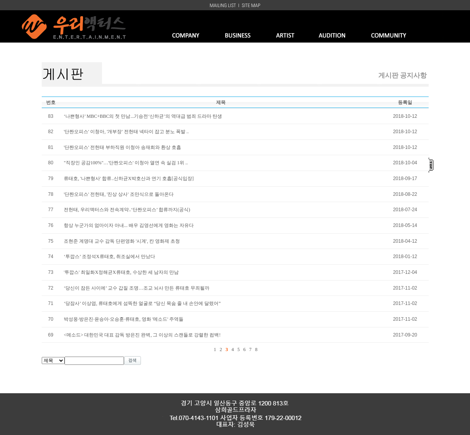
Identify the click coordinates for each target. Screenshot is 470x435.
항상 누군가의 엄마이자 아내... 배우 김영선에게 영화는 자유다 (129, 225)
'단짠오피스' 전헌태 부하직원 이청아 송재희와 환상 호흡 (122, 147)
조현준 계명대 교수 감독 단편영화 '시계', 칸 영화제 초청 (122, 241)
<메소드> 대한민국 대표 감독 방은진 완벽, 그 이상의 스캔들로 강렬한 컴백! (142, 335)
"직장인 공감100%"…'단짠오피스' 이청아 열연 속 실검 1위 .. (126, 162)
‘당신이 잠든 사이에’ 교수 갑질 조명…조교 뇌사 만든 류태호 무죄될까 (136, 288)
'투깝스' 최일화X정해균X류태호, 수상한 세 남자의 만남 (121, 272)
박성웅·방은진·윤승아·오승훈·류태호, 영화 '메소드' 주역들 (123, 319)
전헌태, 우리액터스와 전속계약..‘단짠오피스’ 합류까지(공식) (127, 209)
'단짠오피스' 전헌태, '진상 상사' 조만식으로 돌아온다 (119, 194)
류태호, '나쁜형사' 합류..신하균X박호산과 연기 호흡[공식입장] (129, 178)
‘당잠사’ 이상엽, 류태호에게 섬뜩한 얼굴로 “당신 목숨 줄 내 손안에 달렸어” (142, 303)
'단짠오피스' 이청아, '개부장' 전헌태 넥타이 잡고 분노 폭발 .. (126, 131)
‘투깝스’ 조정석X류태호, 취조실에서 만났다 (109, 256)
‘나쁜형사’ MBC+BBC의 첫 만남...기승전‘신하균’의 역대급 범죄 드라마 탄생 (143, 116)
